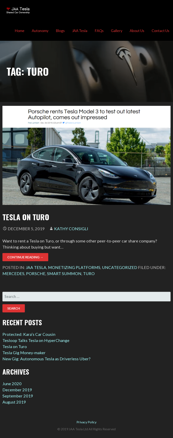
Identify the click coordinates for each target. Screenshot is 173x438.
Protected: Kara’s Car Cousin (28, 334)
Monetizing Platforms (74, 267)
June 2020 (12, 383)
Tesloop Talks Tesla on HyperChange (35, 340)
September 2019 (17, 395)
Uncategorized (119, 267)
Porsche (35, 273)
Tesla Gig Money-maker (24, 352)
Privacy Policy (86, 422)
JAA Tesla (79, 30)
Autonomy (40, 30)
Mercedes (13, 273)
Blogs (60, 30)
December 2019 (17, 389)
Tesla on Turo (25, 216)
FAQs (99, 30)
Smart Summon (64, 273)
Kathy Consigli (71, 228)
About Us (137, 30)
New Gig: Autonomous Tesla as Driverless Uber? (46, 358)
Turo (89, 273)
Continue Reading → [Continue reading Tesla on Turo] (25, 257)
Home (19, 30)
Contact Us (160, 30)
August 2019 (14, 401)
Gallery (116, 30)
